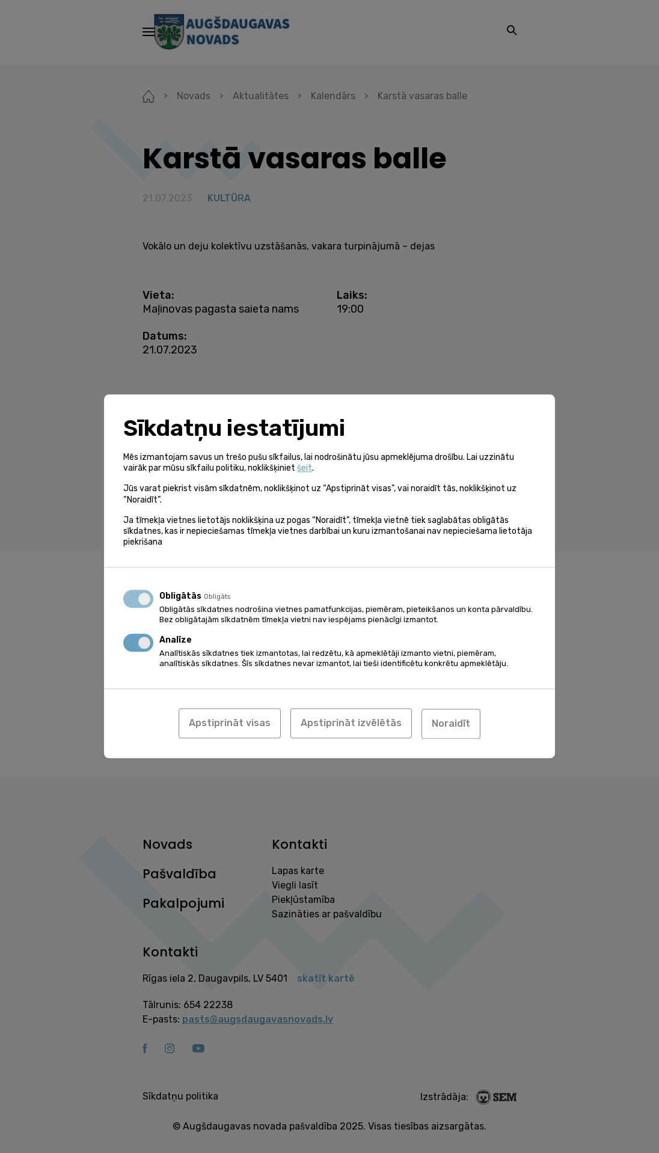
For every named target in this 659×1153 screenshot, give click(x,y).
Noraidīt (451, 723)
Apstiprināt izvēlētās (351, 723)
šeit (304, 468)
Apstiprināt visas (230, 723)
